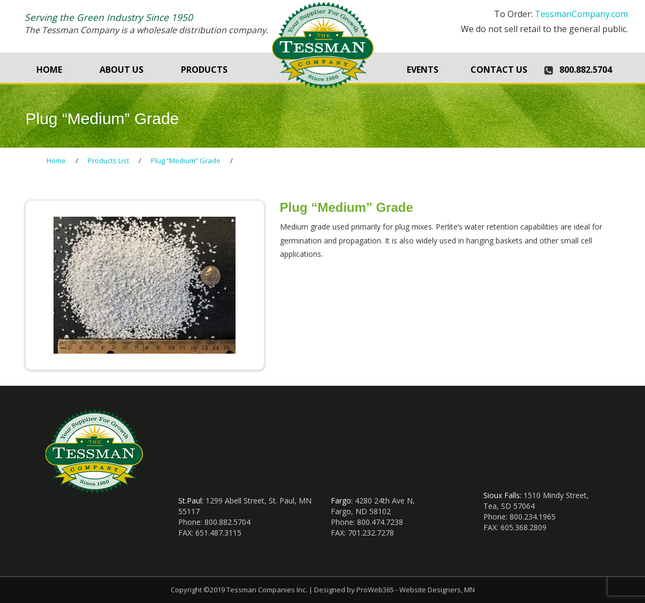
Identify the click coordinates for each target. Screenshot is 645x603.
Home (49, 69)
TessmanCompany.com (581, 14)
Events (422, 69)
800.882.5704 (585, 69)
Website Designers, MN (437, 589)
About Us (121, 69)
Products (204, 69)
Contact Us (499, 69)
